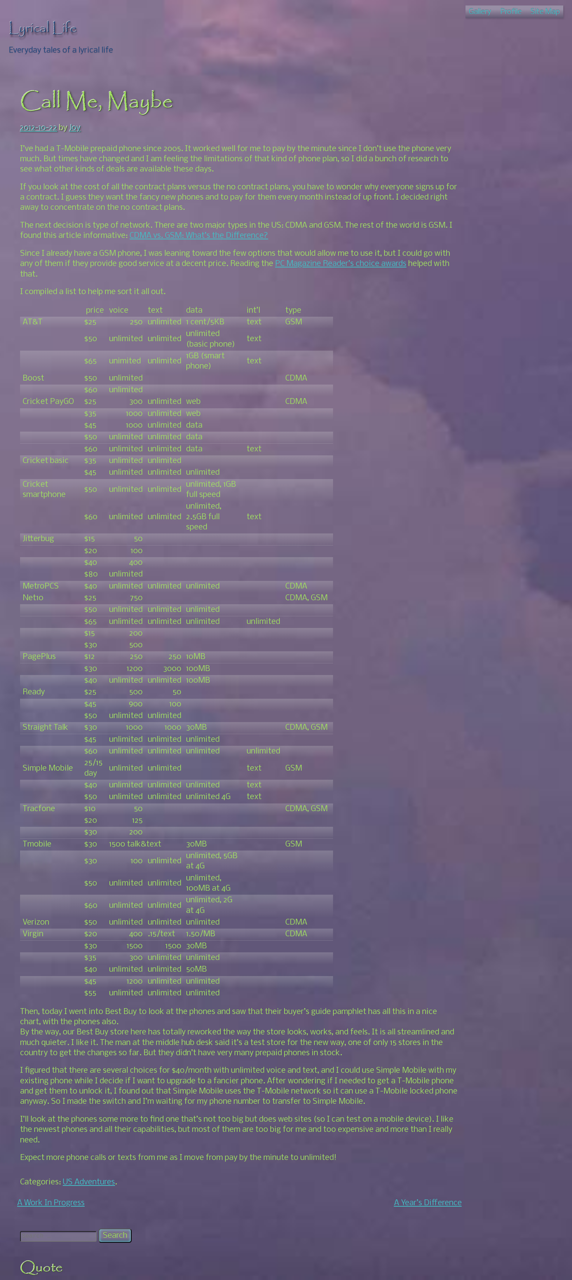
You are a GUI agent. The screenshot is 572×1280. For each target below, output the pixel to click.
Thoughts (449, 394)
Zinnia (443, 506)
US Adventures (89, 1203)
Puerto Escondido (473, 373)
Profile (511, 12)
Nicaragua (450, 260)
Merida (444, 249)
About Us (457, 332)
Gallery (480, 12)
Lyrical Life (43, 28)
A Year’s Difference (378, 1223)
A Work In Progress (51, 1223)
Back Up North (467, 270)
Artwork (446, 208)
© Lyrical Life (286, 1268)
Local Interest (466, 352)
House (443, 229)
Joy (75, 128)
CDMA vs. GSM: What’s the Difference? (253, 236)
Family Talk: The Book (471, 218)
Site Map (545, 12)
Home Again (463, 301)
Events (453, 342)
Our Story (458, 363)
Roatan (445, 383)
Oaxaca (445, 321)
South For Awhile (471, 311)
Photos (454, 239)
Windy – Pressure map (471, 495)
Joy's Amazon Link (464, 464)
